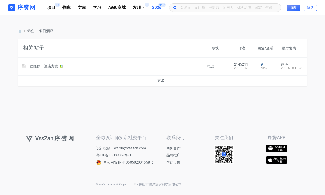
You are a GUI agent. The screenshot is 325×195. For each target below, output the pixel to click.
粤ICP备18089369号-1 (113, 155)
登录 (310, 7)
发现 (141, 6)
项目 (53, 6)
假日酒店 (46, 31)
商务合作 (173, 148)
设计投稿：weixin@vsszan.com (121, 148)
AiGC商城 (117, 7)
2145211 (241, 64)
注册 (294, 7)
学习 (97, 7)
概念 (211, 66)
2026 (158, 6)
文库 (82, 7)
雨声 (284, 64)
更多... (162, 81)
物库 (66, 7)
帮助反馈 (173, 162)
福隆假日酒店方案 (44, 66)
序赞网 (20, 31)
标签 (30, 31)
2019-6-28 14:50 (291, 67)
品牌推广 (173, 155)
